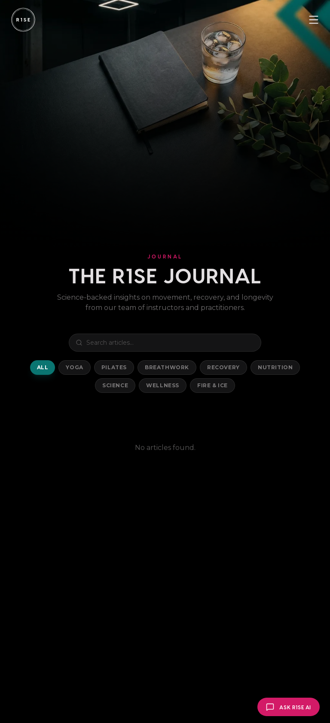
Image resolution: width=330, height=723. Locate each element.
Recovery (223, 367)
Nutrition (275, 367)
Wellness (162, 385)
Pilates (114, 367)
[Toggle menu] (314, 20)
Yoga (74, 367)
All (43, 367)
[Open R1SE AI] (288, 707)
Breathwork (167, 367)
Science (115, 385)
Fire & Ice (212, 385)
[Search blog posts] (165, 343)
